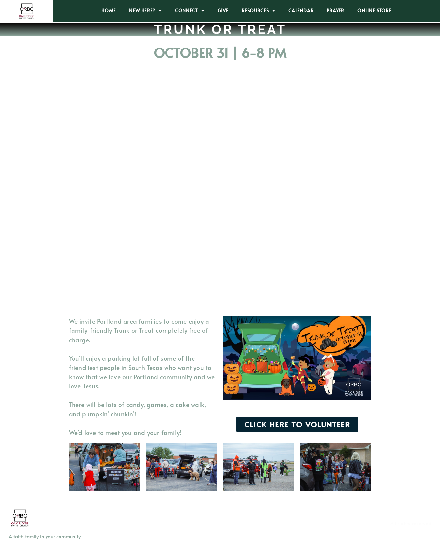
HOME (108, 10)
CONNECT (190, 10)
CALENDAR (301, 10)
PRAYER (335, 10)
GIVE (223, 10)
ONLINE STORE (374, 10)
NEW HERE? (145, 10)
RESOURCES (258, 10)
